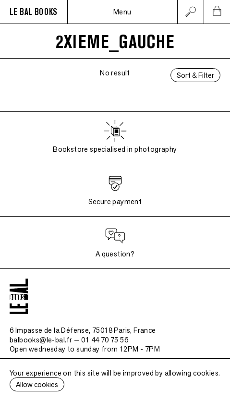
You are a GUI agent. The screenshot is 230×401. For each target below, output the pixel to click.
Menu (122, 11)
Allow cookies (37, 384)
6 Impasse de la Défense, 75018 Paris (83, 330)
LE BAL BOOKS (34, 12)
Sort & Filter (195, 75)
